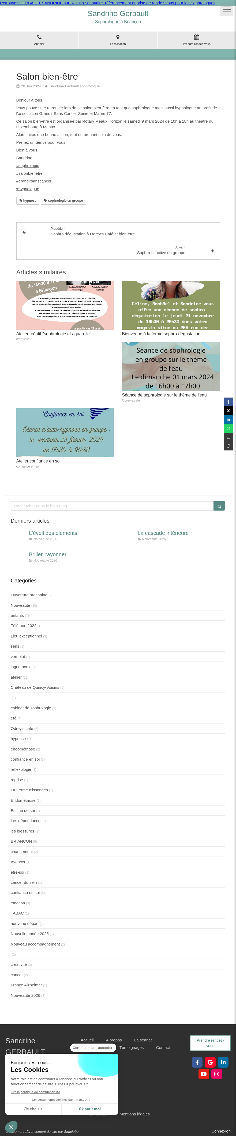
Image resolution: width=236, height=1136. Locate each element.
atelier (16, 677)
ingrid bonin (21, 666)
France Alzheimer (26, 985)
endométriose (23, 749)
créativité (19, 964)
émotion (18, 903)
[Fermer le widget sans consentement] (93, 1048)
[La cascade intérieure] (127, 538)
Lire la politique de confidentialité (35, 1092)
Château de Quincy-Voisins (35, 687)
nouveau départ (25, 923)
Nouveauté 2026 (25, 995)
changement (22, 851)
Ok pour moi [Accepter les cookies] (90, 1109)
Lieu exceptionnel (26, 636)
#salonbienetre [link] (29, 173)
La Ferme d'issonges (29, 790)
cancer (17, 974)
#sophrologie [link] (27, 165)
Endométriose (23, 800)
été (13, 718)
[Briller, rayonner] (19, 560)
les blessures (22, 831)
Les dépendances (26, 820)
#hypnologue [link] (27, 188)
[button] (11, 1127)
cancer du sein (24, 882)
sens (15, 646)
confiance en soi (25, 759)
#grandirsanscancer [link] (34, 181)
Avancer (18, 861)
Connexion (221, 1131)
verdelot (18, 656)
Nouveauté (20, 605)
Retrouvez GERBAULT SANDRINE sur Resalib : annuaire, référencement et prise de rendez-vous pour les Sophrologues (107, 3)
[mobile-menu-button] (226, 9)
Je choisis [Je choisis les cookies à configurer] (33, 1109)
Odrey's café (22, 728)
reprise (17, 779)
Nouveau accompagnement (35, 944)
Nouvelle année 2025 (30, 933)
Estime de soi (23, 810)
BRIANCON (21, 841)
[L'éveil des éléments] (19, 538)
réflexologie (21, 769)
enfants (17, 615)
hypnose (18, 738)
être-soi (17, 872)
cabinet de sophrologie (31, 708)
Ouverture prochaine (29, 595)
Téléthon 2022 (23, 625)
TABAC (17, 913)
